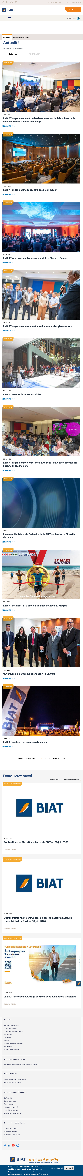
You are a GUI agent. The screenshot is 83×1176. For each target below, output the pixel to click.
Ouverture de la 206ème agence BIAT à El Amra (29, 674)
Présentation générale (11, 1025)
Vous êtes (73, 9)
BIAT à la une (15, 30)
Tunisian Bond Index (10, 1129)
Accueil (5, 30)
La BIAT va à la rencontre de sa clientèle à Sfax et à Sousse (35, 258)
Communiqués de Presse (21, 37)
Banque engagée (9, 1064)
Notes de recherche (10, 1132)
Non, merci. (69, 1168)
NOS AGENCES (54, 2)
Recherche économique (12, 1135)
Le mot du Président (11, 1028)
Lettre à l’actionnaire (11, 1110)
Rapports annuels (10, 1101)
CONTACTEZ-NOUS (73, 2)
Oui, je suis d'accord (56, 1168)
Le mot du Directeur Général (13, 1031)
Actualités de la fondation (12, 1082)
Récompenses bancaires (12, 1113)
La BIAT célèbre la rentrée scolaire (22, 394)
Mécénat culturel (21, 1064)
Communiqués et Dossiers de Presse (65, 779)
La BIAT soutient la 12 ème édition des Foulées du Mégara (35, 605)
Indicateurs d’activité (11, 1107)
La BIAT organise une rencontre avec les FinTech (30, 190)
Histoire (6, 1041)
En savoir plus (8, 126)
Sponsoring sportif (33, 1064)
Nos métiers (8, 1035)
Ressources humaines (11, 1050)
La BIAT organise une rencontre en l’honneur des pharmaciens (37, 326)
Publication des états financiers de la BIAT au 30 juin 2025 (36, 842)
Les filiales (7, 1038)
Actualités (6, 37)
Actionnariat (8, 1047)
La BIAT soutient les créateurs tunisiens (25, 742)
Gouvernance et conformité (13, 1044)
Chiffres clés (8, 1098)
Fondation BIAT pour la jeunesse (15, 1079)
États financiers (9, 1104)
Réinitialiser (34, 54)
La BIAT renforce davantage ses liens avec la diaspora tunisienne (40, 996)
